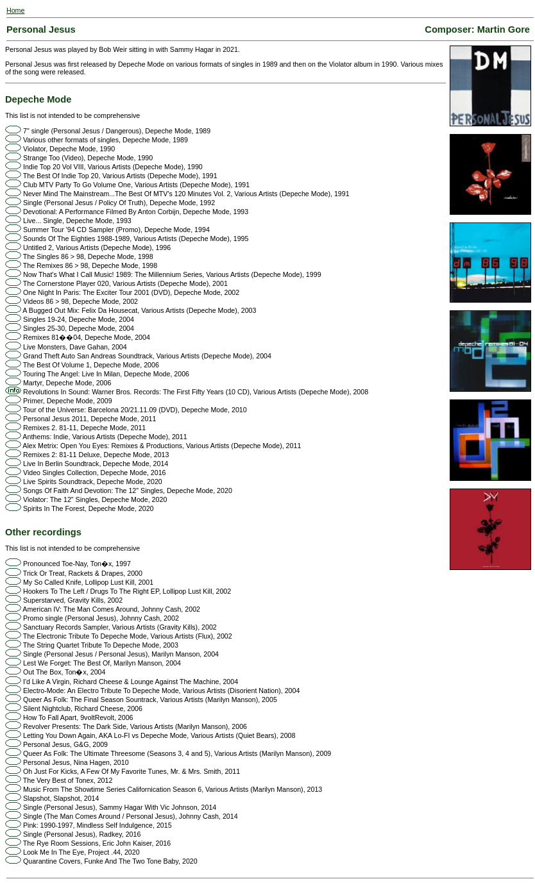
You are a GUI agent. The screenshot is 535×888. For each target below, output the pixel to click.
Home (15, 10)
